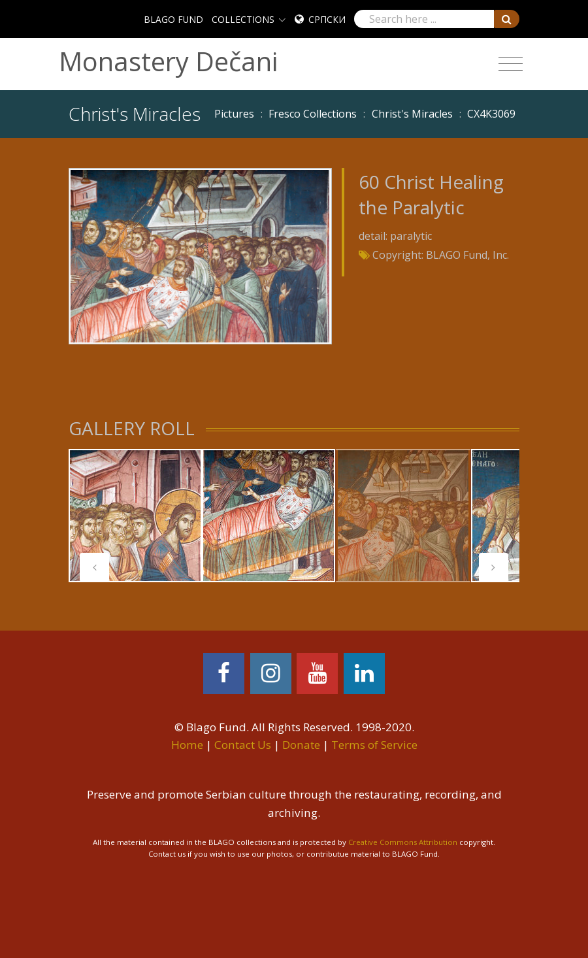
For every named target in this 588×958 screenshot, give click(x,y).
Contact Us (242, 744)
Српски (327, 19)
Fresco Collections (313, 114)
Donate (301, 744)
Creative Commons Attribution (402, 842)
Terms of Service (374, 744)
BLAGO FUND (173, 19)
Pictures (234, 114)
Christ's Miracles (412, 114)
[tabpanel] (135, 515)
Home (187, 744)
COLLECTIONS (243, 19)
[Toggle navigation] (510, 64)
